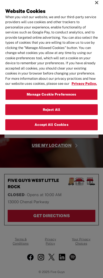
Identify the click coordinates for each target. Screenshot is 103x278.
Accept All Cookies (51, 118)
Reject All (51, 103)
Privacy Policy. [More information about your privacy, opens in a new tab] (84, 77)
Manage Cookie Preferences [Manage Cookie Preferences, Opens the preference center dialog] (51, 88)
